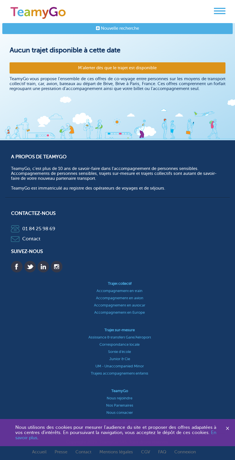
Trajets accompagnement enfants (119, 373)
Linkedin (43, 266)
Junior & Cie (119, 359)
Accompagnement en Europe (119, 312)
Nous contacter (119, 412)
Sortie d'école (119, 351)
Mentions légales (116, 452)
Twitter (30, 266)
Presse (61, 452)
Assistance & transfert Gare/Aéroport (119, 337)
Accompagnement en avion (119, 298)
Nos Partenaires (119, 405)
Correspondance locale (119, 344)
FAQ (162, 452)
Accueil (39, 452)
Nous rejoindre (119, 398)
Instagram (56, 266)
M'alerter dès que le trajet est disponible (117, 68)
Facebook (17, 266)
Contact (25, 239)
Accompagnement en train (120, 291)
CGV (145, 452)
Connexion (185, 452)
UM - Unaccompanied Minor (119, 366)
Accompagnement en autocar (119, 305)
